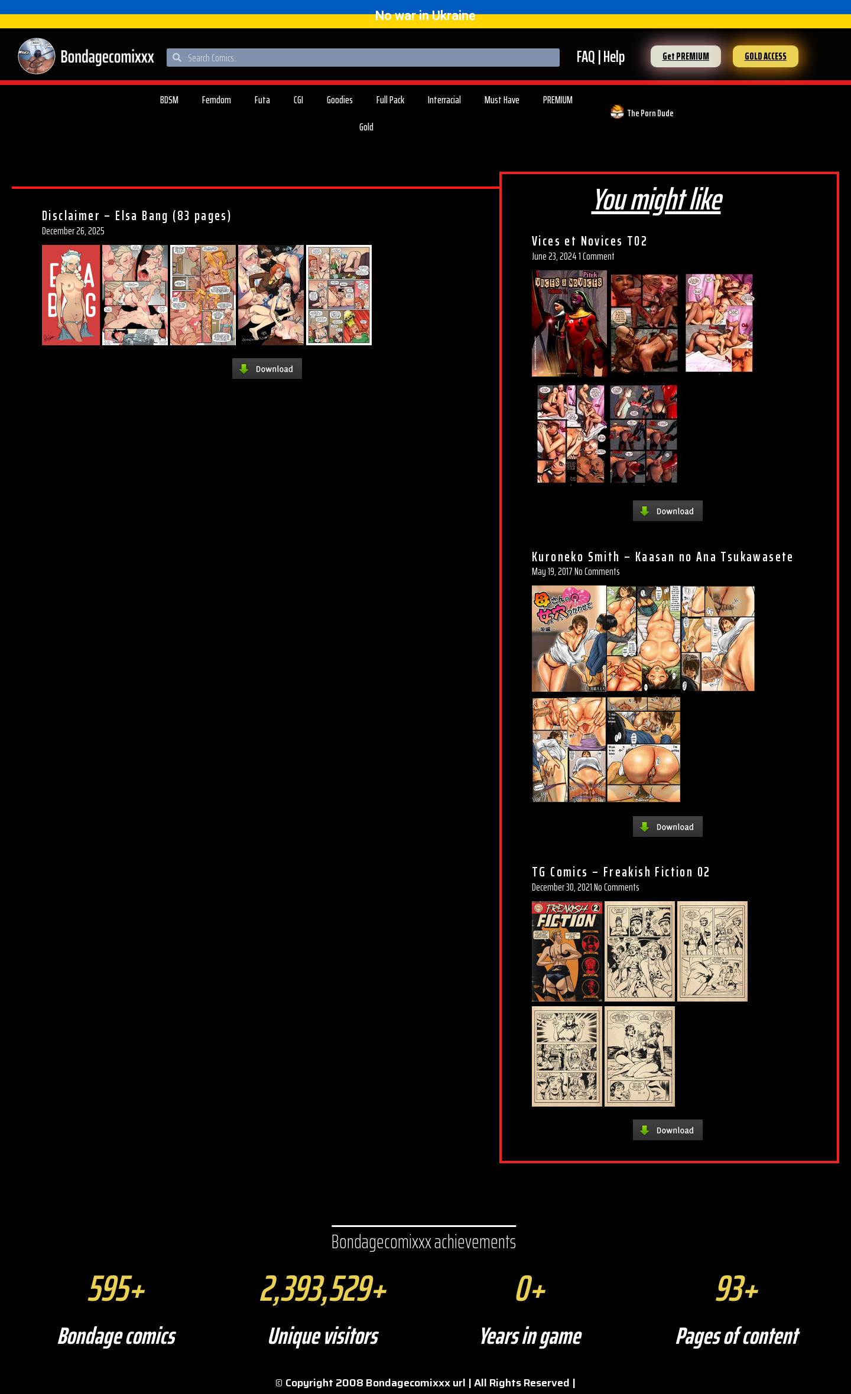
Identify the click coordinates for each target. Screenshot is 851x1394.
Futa (262, 99)
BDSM (169, 99)
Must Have (502, 99)
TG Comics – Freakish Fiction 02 (621, 871)
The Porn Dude (650, 113)
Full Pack (390, 99)
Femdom (216, 99)
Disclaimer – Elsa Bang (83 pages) (137, 215)
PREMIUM (558, 99)
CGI (298, 99)
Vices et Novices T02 (590, 240)
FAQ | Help (601, 56)
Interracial (444, 99)
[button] (686, 56)
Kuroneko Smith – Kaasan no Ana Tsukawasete (663, 556)
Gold (366, 127)
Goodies (340, 99)
